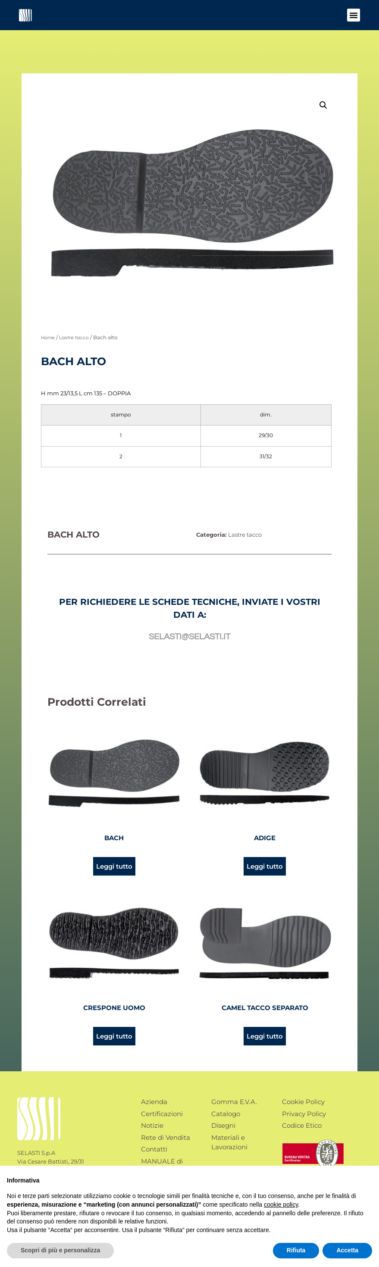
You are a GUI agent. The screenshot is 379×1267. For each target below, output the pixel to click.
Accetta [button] (347, 1250)
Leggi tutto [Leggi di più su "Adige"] (265, 866)
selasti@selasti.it (189, 636)
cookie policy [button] (281, 1204)
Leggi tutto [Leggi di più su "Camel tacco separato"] (265, 1036)
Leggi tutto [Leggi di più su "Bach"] (114, 866)
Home (48, 338)
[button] (353, 15)
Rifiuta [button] (296, 1250)
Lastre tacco (74, 338)
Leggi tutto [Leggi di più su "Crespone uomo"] (114, 1036)
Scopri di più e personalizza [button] (60, 1250)
